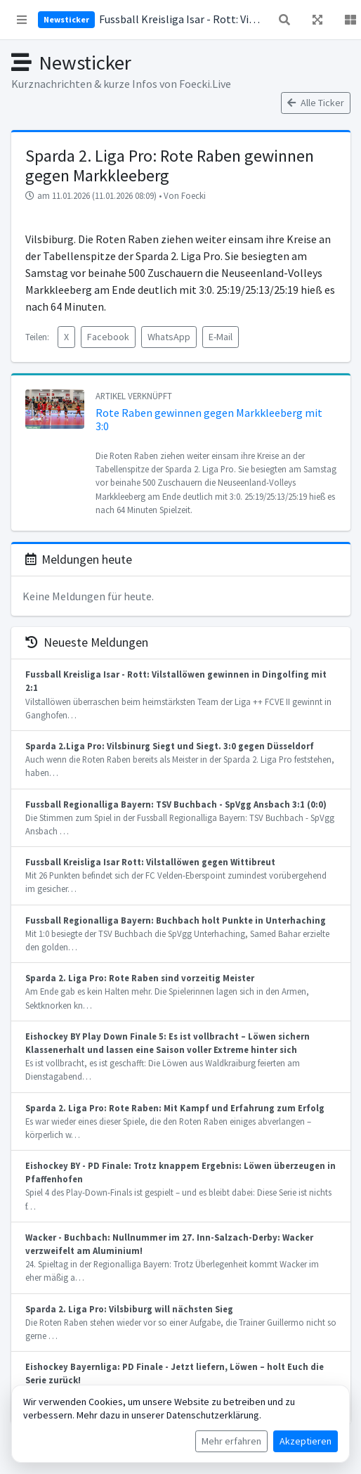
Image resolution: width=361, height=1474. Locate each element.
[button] (22, 20)
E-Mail (220, 336)
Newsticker (66, 19)
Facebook (108, 336)
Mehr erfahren (231, 1441)
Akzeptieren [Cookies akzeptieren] (306, 1441)
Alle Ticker (315, 102)
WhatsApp (168, 336)
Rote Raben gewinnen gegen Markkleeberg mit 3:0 (209, 419)
